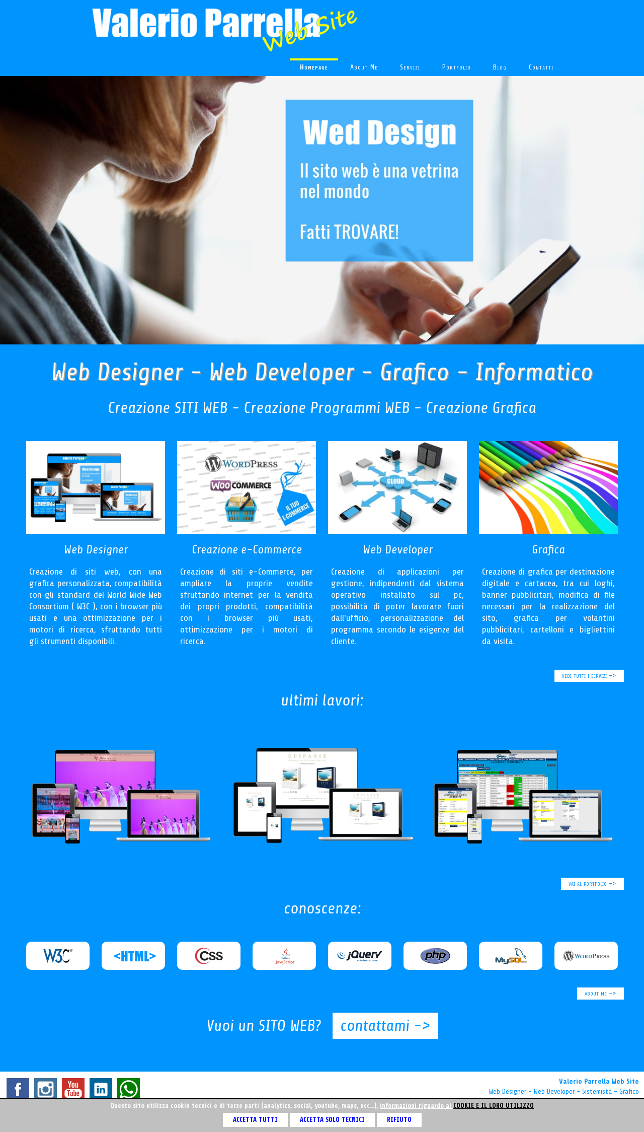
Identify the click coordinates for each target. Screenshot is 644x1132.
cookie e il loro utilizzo (493, 1105)
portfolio (456, 67)
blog (500, 67)
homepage (314, 67)
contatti (541, 67)
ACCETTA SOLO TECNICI (332, 1119)
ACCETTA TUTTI (255, 1119)
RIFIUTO (399, 1119)
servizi (410, 67)
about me (364, 67)
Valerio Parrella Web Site (599, 1081)
